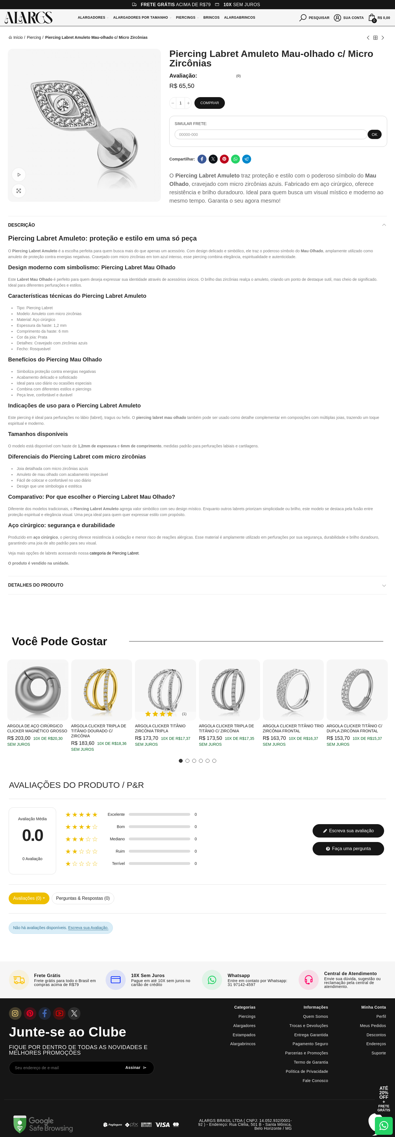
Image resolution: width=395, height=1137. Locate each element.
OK (374, 134)
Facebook (201, 159)
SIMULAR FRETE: (191, 123)
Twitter (213, 159)
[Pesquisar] (314, 17)
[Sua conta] (349, 17)
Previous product (368, 37)
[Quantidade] (180, 103)
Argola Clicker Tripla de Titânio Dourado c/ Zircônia (98, 731)
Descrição (21, 225)
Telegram (246, 159)
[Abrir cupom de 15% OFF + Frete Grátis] (384, 1099)
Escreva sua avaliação (348, 830)
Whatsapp (235, 159)
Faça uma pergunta (348, 848)
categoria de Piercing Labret (114, 553)
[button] (181, 761)
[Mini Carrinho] (378, 17)
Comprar (209, 103)
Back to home (375, 37)
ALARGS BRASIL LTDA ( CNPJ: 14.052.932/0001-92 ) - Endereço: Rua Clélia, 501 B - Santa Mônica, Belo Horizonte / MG (245, 1124)
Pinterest (224, 159)
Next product (382, 37)
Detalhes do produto (35, 585)
